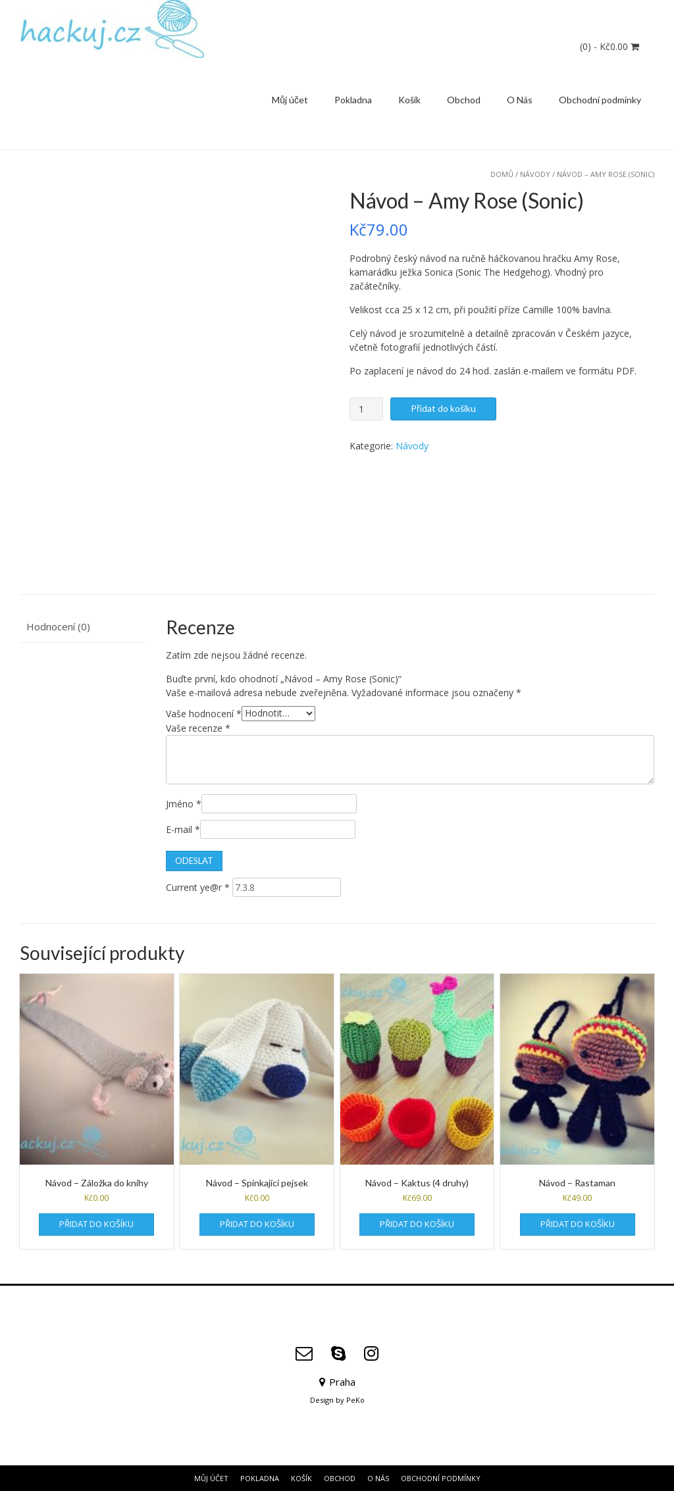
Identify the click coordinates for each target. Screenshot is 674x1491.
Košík (409, 99)
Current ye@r (198, 887)
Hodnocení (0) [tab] (58, 626)
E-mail (183, 829)
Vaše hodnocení (204, 713)
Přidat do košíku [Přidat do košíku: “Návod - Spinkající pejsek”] (257, 1224)
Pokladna (353, 99)
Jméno (183, 803)
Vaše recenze (198, 728)
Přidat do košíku (443, 408)
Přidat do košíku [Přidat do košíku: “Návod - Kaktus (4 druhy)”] (417, 1224)
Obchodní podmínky (600, 99)
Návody (535, 174)
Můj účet (290, 99)
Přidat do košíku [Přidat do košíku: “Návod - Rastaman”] (577, 1224)
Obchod (463, 99)
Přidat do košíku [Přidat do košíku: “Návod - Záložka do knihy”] (96, 1224)
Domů (501, 174)
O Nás (519, 99)
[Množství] (366, 408)
